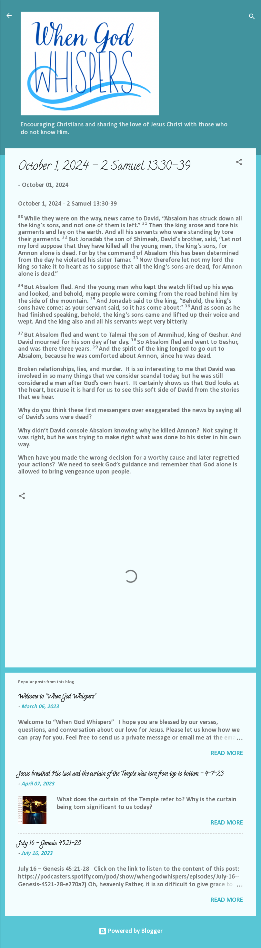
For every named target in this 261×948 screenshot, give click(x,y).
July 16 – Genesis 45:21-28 (49, 843)
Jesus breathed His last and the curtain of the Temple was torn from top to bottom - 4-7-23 (120, 774)
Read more (227, 753)
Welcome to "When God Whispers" (56, 697)
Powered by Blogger (131, 931)
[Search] (252, 17)
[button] (239, 163)
